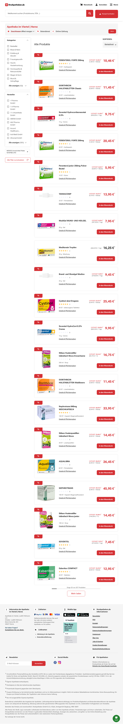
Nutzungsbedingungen (100, 627)
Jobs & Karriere (98, 642)
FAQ (94, 620)
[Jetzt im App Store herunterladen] (69, 615)
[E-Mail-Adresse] (18, 663)
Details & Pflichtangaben (67, 70)
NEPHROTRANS (66, 488)
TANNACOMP (65, 194)
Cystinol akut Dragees (68, 301)
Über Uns (96, 638)
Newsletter (96, 616)
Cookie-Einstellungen (100, 645)
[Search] (88, 13)
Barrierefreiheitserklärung (101, 649)
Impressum (96, 634)
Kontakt (95, 623)
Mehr (112, 31)
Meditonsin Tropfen (67, 248)
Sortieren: (107, 39)
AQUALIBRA (64, 461)
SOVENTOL (64, 542)
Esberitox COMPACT (68, 568)
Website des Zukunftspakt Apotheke (104, 666)
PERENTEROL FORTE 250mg (71, 60)
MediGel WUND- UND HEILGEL (72, 221)
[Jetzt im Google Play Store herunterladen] (83, 615)
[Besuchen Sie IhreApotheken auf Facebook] (55, 662)
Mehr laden (76, 594)
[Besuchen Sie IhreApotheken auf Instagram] (59, 662)
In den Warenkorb (106, 72)
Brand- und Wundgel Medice (72, 274)
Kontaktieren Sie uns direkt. (14, 630)
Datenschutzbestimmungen (102, 631)
